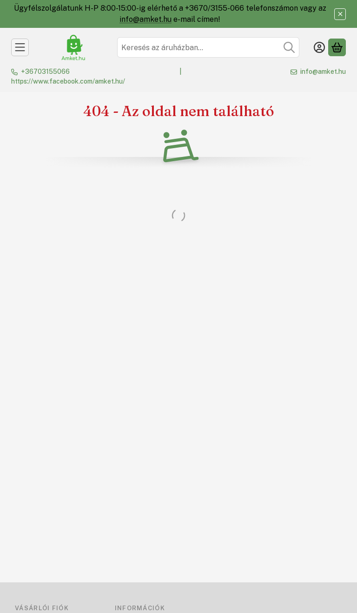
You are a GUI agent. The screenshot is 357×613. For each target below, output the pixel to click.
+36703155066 (45, 71)
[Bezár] (340, 14)
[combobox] (208, 47)
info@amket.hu (145, 19)
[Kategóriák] (20, 47)
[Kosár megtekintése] (337, 47)
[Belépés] (319, 47)
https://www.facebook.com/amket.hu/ (68, 81)
